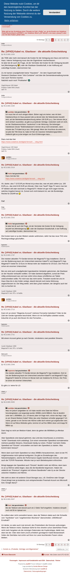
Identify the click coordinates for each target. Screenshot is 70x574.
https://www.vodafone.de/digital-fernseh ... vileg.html (22, 142)
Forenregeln (6, 26)
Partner (57, 560)
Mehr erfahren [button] (11, 20)
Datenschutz (50, 560)
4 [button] (58, 40)
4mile (10, 173)
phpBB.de (44, 569)
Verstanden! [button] (54, 12)
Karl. (10, 505)
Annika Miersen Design (40, 566)
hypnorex (11, 370)
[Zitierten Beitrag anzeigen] (28, 112)
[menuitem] (45, 554)
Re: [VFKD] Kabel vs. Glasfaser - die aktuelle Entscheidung (34, 51)
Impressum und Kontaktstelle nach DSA (32, 560)
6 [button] (64, 40)
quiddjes (11, 112)
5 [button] (61, 40)
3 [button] (55, 40)
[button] (46, 40)
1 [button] (49, 40)
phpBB (28, 564)
